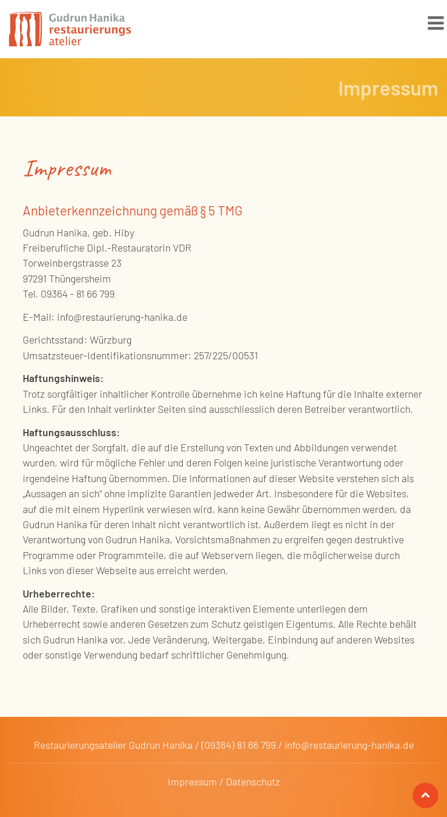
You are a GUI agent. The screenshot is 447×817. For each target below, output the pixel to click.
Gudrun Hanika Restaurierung (70, 32)
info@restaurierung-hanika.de (349, 744)
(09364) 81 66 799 (238, 744)
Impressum (192, 781)
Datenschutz (253, 781)
